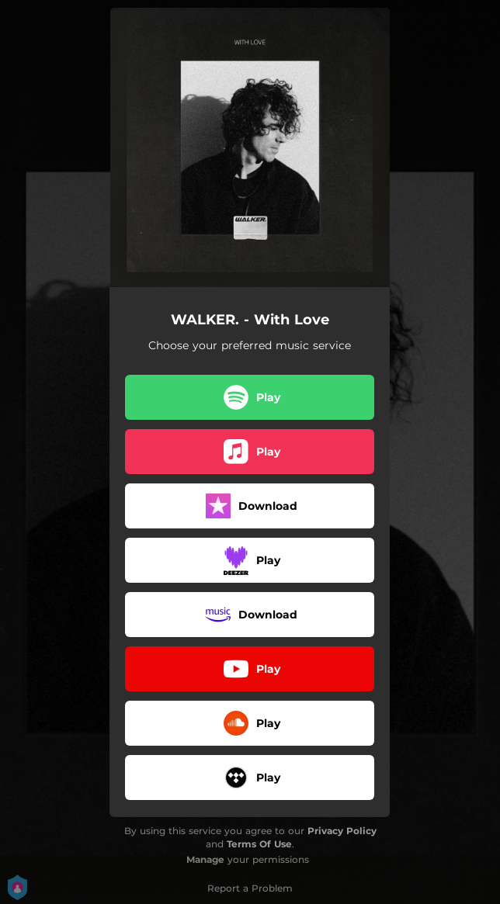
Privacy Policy (342, 830)
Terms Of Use (259, 844)
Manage (205, 859)
